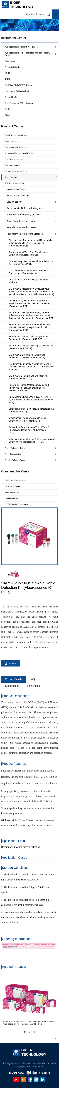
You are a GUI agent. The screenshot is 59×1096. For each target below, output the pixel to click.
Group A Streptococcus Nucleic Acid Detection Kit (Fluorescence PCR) (31, 268)
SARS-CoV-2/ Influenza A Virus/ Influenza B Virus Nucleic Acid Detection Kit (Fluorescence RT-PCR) (31, 372)
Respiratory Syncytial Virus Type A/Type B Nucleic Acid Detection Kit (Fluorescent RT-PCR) (29, 436)
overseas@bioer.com (29, 1080)
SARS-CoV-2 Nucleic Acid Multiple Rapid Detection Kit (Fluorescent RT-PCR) (28, 343)
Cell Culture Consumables (17, 487)
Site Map (41, 1071)
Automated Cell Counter (16, 68)
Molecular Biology (13, 499)
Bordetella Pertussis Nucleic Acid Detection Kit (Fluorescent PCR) (31, 416)
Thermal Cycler (12, 99)
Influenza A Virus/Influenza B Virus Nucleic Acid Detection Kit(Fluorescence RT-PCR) (32, 446)
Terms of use (29, 1071)
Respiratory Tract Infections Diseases (25, 239)
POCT (8, 74)
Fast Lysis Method (13, 170)
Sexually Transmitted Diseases (21, 233)
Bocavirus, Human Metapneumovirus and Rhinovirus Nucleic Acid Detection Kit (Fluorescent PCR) (29, 393)
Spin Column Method (14, 163)
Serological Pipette (13, 493)
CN (32, 14)
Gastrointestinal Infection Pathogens (24, 214)
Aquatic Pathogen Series (16, 466)
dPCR (7, 81)
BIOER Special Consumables (18, 511)
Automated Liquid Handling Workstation (23, 47)
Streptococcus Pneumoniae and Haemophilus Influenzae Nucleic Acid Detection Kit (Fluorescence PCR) (31, 249)
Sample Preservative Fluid (17, 176)
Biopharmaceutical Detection (18, 151)
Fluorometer (10, 62)
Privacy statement (12, 1071)
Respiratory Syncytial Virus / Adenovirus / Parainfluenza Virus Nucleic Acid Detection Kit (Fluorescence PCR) (31, 309)
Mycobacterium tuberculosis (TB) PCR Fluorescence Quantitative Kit (27, 277)
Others (8, 118)
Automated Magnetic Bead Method (21, 157)
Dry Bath (9, 112)
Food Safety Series (13, 460)
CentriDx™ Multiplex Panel (17, 138)
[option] (30, 543)
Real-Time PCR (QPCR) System (19, 87)
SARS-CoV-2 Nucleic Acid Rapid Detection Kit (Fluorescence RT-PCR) (31, 352)
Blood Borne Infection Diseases (22, 226)
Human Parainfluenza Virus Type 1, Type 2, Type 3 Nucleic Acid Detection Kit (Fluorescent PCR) (31, 405)
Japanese (40, 14)
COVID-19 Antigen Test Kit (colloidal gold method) (28, 286)
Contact (52, 1071)
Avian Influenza (12, 145)
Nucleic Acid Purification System (19, 93)
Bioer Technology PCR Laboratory (20, 106)
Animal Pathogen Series (16, 454)
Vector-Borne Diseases (18, 201)
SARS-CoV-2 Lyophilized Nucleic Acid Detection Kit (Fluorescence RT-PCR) (27, 362)
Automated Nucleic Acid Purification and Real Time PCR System (28, 54)
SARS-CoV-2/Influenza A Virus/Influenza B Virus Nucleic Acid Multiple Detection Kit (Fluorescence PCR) (29, 333)
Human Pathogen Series (16, 195)
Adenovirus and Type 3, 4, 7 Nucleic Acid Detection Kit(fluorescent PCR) (28, 259)
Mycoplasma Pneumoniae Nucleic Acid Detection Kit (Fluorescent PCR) (27, 425)
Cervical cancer (14, 207)
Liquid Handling (12, 505)
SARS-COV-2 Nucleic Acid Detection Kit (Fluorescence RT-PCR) (28, 383)
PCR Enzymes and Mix (15, 188)
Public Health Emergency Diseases (24, 220)
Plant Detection (12, 182)
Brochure (12, 671)
